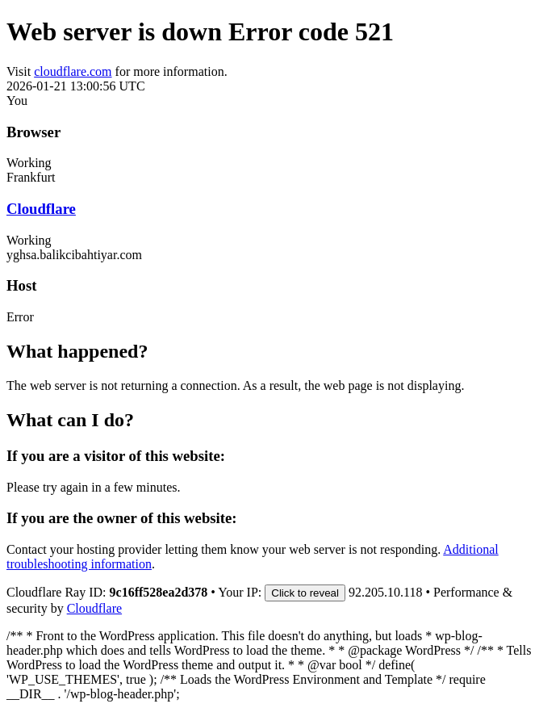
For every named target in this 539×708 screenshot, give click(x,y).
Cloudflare (41, 208)
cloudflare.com (72, 71)
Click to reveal (305, 593)
